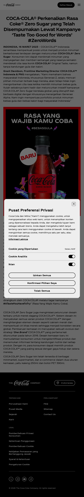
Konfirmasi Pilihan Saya (42, 283)
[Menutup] (73, 204)
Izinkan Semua (42, 275)
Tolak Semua (42, 290)
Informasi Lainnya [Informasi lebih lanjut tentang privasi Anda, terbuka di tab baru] (18, 239)
